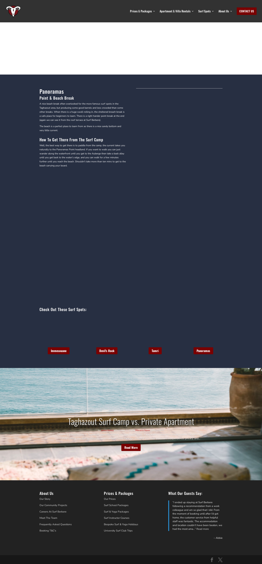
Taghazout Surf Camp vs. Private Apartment (131, 421)
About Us (223, 11)
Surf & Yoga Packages (116, 511)
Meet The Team (48, 518)
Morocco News (142, 430)
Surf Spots (204, 11)
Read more (202, 529)
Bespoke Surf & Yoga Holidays (121, 524)
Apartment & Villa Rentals (175, 11)
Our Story (44, 499)
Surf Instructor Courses (116, 518)
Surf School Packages (116, 505)
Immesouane (58, 350)
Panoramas (203, 350)
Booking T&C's (47, 530)
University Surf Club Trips (118, 530)
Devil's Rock (106, 350)
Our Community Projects (53, 505)
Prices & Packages (141, 11)
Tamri (155, 350)
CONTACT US (246, 11)
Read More (131, 447)
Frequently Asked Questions (55, 524)
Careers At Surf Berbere (52, 511)
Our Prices (110, 499)
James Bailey (107, 430)
